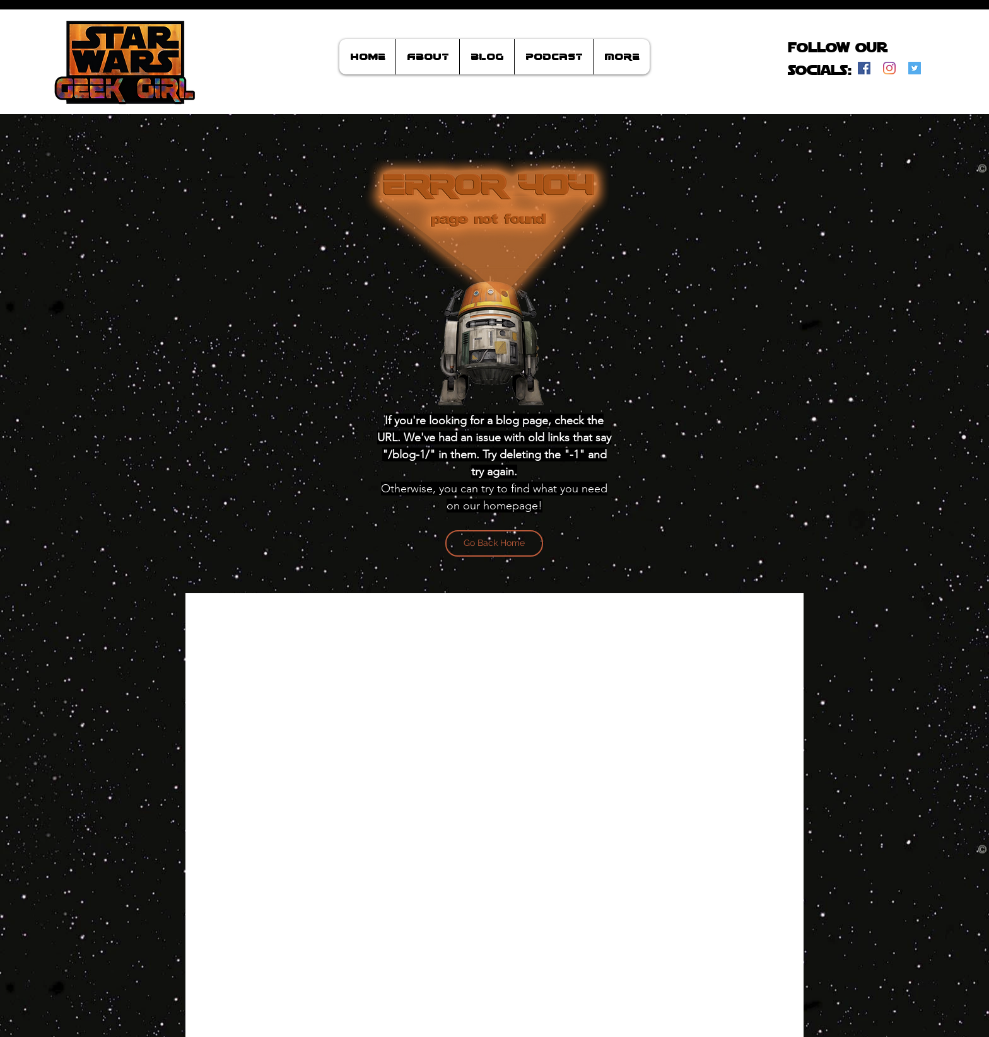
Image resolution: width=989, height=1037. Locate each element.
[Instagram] (889, 68)
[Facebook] (864, 68)
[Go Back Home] (494, 543)
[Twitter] (914, 68)
